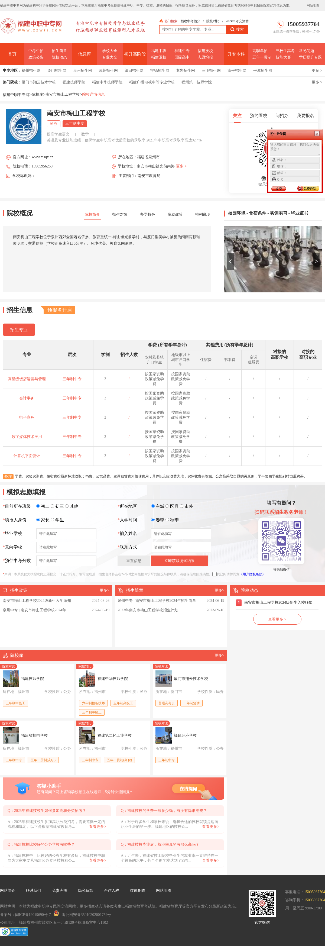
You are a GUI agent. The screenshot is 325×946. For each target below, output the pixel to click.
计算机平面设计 (27, 456)
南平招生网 (236, 71)
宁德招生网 (159, 71)
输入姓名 (127, 533)
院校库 (37, 94)
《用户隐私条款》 (252, 574)
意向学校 (12, 547)
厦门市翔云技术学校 (39, 82)
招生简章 (59, 51)
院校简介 (92, 214)
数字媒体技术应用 (27, 437)
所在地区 (127, 506)
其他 (74, 506)
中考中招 (36, 51)
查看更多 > (277, 619)
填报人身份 (15, 520)
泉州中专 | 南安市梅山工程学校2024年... (36, 610)
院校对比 (212, 21)
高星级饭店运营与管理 (27, 379)
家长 (45, 520)
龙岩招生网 (185, 71)
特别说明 (202, 214)
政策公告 (36, 57)
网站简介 (7, 891)
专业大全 (109, 57)
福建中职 (158, 51)
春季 (160, 520)
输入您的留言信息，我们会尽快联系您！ (295, 148)
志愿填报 (205, 57)
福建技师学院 (74, 82)
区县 (174, 506)
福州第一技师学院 (196, 82)
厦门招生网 (56, 71)
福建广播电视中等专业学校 (152, 82)
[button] (230, 261)
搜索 (237, 29)
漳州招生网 (108, 71)
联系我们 (33, 891)
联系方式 (127, 547)
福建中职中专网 (16, 95)
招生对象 (120, 214)
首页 (12, 54)
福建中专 (182, 51)
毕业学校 (12, 533)
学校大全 (109, 51)
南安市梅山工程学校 (63, 94)
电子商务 (26, 417)
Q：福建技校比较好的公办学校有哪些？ (41, 844)
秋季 (174, 520)
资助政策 (175, 214)
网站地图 (313, 5)
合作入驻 (111, 891)
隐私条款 (85, 891)
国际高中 (182, 57)
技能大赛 (283, 57)
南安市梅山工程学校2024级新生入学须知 (37, 601)
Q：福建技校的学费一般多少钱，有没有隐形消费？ (164, 811)
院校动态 (59, 57)
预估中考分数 (17, 560)
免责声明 (59, 891)
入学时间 (127, 520)
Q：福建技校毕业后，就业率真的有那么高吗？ (160, 844)
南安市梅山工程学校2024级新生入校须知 (278, 602)
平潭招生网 (262, 71)
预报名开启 (59, 310)
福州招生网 (31, 71)
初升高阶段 (135, 54)
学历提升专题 (310, 57)
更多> (104, 590)
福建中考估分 (190, 21)
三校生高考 (285, 51)
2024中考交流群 (237, 21)
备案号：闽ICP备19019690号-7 (25, 915)
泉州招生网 (82, 71)
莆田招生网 (134, 71)
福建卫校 (158, 57)
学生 (59, 520)
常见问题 (306, 51)
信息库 (84, 54)
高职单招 (260, 51)
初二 (45, 506)
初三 (59, 506)
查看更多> (97, 827)
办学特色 (147, 214)
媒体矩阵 (137, 891)
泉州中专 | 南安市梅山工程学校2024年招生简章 (157, 601)
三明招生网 (211, 71)
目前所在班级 (17, 506)
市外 (188, 506)
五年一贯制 (261, 57)
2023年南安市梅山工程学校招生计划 (148, 610)
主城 (160, 506)
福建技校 (205, 51)
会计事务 (26, 398)
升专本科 (236, 54)
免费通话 (309, 189)
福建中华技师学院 (107, 82)
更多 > (317, 71)
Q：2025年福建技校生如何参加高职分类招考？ (47, 811)
